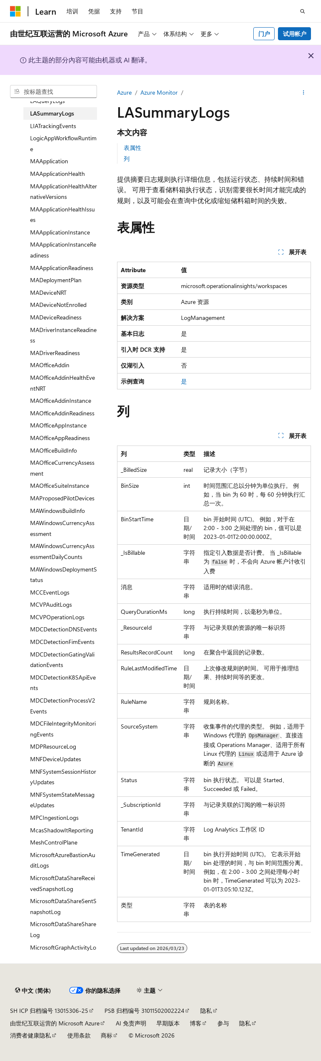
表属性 (132, 148)
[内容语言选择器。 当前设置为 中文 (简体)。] (33, 990)
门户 (264, 34)
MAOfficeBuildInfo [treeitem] (53, 450)
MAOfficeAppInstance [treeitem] (58, 425)
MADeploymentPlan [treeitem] (56, 280)
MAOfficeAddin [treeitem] (49, 365)
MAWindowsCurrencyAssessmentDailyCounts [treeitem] (62, 551)
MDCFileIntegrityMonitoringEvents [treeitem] (63, 728)
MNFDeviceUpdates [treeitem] (55, 759)
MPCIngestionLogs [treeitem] (54, 818)
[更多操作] (303, 92)
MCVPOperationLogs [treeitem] (57, 617)
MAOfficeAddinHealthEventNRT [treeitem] (62, 382)
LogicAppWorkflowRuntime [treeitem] (63, 143)
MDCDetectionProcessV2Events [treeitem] (62, 705)
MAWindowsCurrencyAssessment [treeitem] (62, 528)
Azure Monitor (159, 92)
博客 (195, 1023)
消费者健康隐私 (30, 1035)
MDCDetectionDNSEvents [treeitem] (63, 629)
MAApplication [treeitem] (49, 161)
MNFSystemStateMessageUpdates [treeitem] (62, 800)
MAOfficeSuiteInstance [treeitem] (59, 485)
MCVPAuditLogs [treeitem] (51, 604)
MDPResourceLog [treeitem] (53, 746)
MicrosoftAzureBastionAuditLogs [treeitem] (62, 860)
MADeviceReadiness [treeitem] (56, 317)
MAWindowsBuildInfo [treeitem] (57, 511)
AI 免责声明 (131, 1023)
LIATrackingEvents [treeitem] (53, 126)
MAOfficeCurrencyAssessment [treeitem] (62, 467)
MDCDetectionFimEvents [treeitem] (62, 642)
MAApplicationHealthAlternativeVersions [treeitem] (63, 191)
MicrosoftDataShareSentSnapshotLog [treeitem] (63, 906)
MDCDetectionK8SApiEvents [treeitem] (63, 682)
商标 (106, 1035)
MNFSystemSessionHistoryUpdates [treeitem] (63, 776)
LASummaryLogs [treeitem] (52, 113)
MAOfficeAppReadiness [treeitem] (60, 438)
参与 (223, 1023)
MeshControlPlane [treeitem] (53, 842)
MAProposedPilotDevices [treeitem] (62, 498)
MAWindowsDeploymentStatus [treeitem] (63, 574)
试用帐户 (294, 34)
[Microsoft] (15, 11)
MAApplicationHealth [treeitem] (57, 174)
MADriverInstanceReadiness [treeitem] (63, 335)
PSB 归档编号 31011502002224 (144, 1011)
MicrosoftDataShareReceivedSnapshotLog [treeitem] (62, 883)
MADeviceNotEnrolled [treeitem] (58, 305)
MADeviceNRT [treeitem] (48, 292)
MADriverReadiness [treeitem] (55, 353)
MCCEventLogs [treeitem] (49, 592)
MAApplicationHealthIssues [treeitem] (62, 214)
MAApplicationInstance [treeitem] (60, 232)
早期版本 (168, 1023)
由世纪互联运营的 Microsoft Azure (54, 1023)
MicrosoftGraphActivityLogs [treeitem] (63, 952)
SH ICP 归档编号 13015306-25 (49, 1011)
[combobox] (53, 91)
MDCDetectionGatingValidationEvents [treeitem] (62, 659)
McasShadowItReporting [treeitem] (61, 830)
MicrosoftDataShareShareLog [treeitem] (63, 929)
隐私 (206, 1011)
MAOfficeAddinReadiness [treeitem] (62, 413)
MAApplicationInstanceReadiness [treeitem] (63, 249)
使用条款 (79, 1035)
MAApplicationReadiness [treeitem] (61, 268)
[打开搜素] (302, 11)
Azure (124, 92)
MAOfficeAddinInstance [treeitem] (60, 400)
